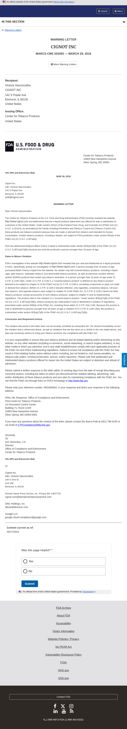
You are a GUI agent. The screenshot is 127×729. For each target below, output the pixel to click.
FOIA (63, 662)
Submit (30, 583)
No (30, 571)
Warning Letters (13, 30)
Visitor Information (63, 631)
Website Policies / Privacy (63, 639)
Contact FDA (63, 696)
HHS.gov (63, 670)
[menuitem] (63, 530)
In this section (13, 21)
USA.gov (63, 678)
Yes (31, 561)
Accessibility (63, 623)
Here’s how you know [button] (64, 2)
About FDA (63, 615)
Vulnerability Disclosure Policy (63, 654)
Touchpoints (87, 591)
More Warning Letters (63, 64)
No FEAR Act (63, 646)
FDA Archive (63, 607)
